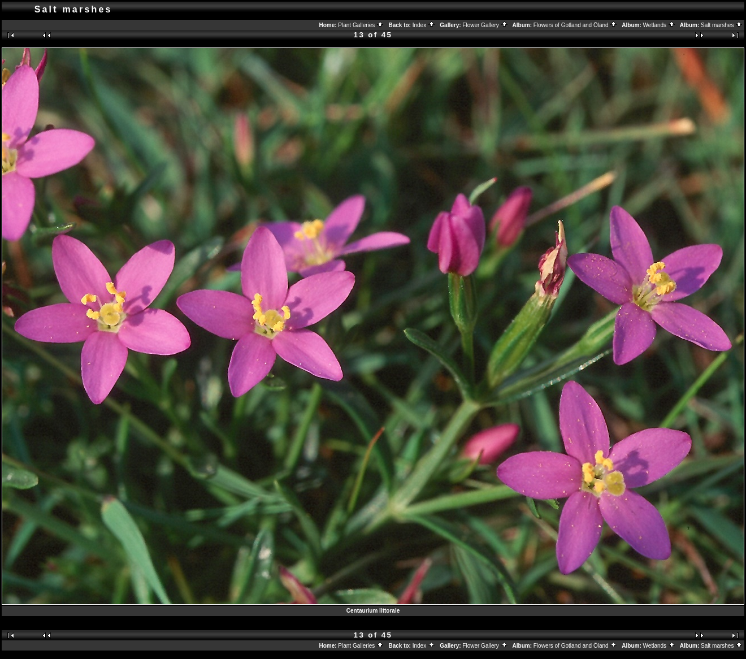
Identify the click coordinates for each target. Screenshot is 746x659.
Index (424, 25)
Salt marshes (722, 25)
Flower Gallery (485, 25)
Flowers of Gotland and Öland (576, 25)
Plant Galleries (361, 25)
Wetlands (659, 25)
